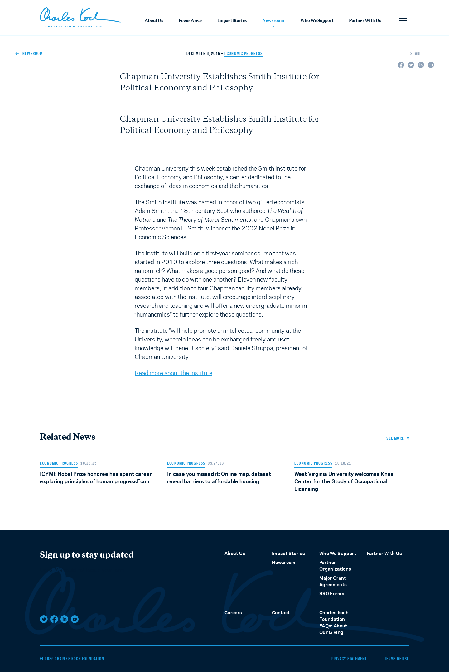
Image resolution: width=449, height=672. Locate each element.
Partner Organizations (335, 565)
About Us (154, 21)
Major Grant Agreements (333, 581)
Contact (281, 612)
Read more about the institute (173, 373)
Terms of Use (396, 659)
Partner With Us (365, 21)
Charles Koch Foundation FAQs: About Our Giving (334, 622)
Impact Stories (232, 21)
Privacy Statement (349, 659)
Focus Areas (190, 21)
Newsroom (273, 21)
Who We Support (316, 21)
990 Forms (331, 593)
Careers (233, 612)
